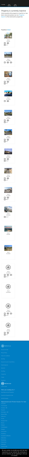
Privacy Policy (4, 352)
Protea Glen (3, 442)
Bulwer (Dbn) (4, 414)
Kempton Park (4, 420)
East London (3, 431)
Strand (8, 30)
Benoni (2, 423)
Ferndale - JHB (4, 407)
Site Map (3, 359)
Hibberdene (3, 438)
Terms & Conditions (5, 355)
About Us (3, 368)
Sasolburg (3, 433)
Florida (2, 418)
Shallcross (3, 416)
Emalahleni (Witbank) (5, 435)
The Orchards (4, 405)
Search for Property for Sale (7, 395)
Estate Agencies (4, 365)
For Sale (3, 4)
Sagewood (3, 448)
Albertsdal (3, 444)
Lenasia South (4, 446)
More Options (9, 5)
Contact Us (3, 374)
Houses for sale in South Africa (7, 362)
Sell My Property (4, 398)
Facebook (3, 380)
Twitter (2, 377)
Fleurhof (3, 410)
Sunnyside (3, 403)
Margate (3, 429)
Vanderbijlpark (4, 427)
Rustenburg (3, 440)
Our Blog (3, 371)
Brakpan (3, 425)
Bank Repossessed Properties (7, 392)
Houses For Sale (4, 349)
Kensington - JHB (4, 412)
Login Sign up (15, 5)
